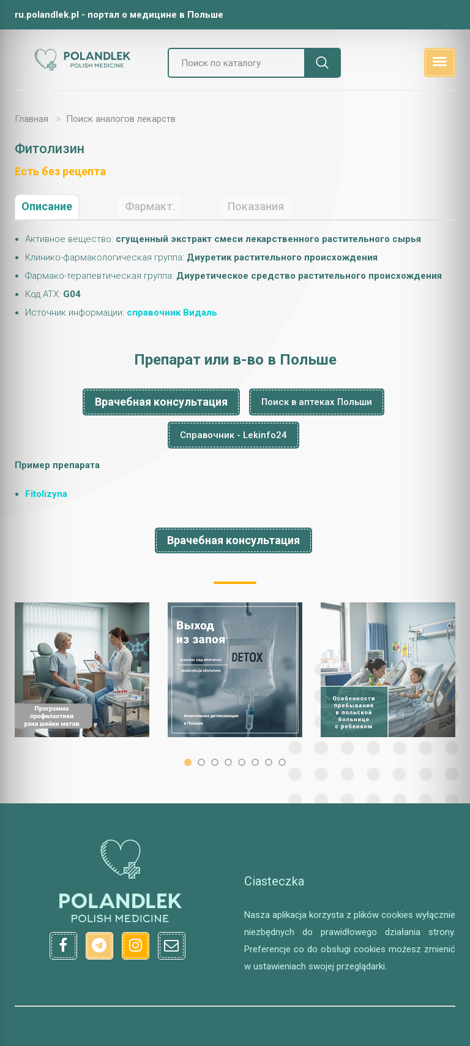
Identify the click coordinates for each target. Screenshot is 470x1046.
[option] (82, 669)
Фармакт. (150, 206)
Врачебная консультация (161, 401)
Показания (256, 206)
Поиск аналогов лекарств (121, 118)
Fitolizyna (46, 493)
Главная (31, 118)
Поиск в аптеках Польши (316, 401)
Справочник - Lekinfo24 (233, 435)
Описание (46, 206)
